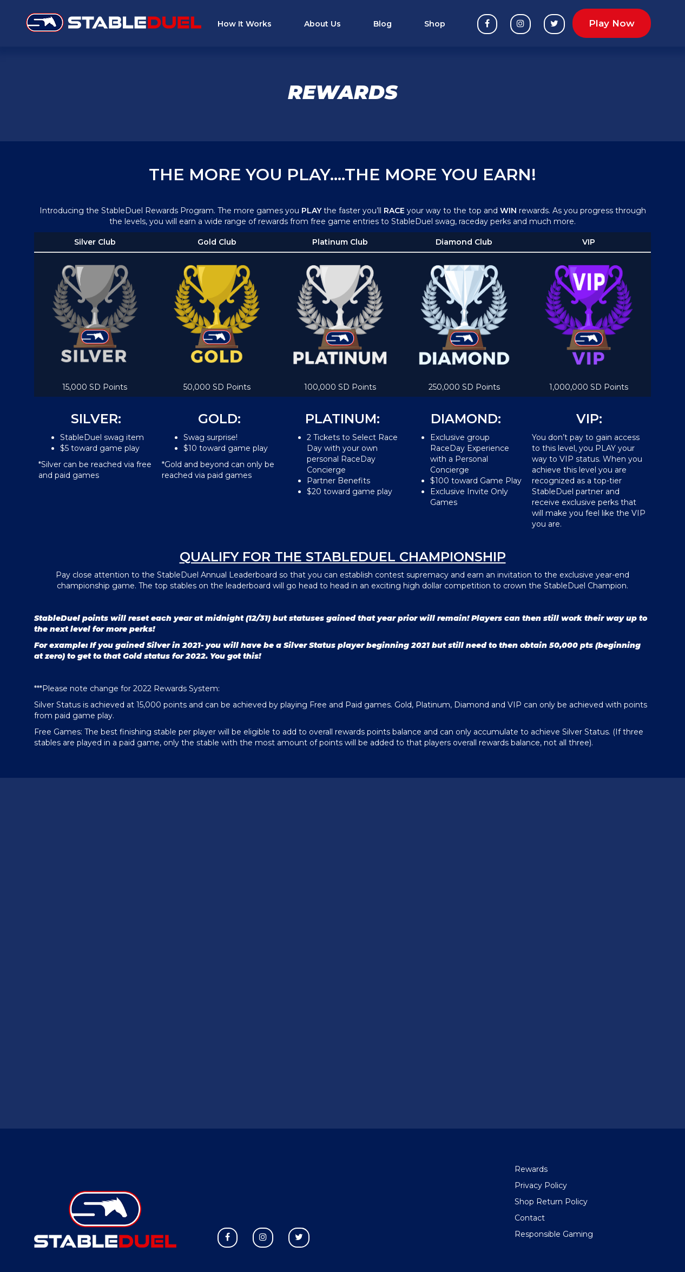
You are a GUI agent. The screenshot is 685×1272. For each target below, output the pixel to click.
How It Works (245, 24)
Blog (382, 24)
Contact (530, 1218)
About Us (322, 24)
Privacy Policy (541, 1185)
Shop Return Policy (551, 1202)
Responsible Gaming (554, 1234)
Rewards (531, 1169)
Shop (434, 24)
